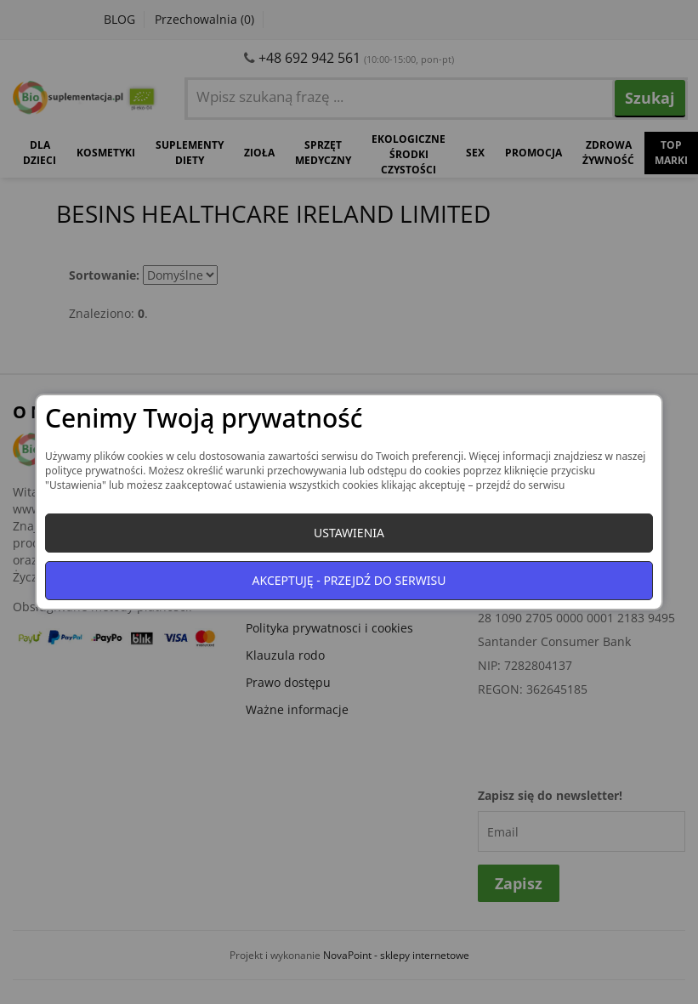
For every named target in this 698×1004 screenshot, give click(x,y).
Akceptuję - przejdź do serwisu (349, 580)
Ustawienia (349, 533)
